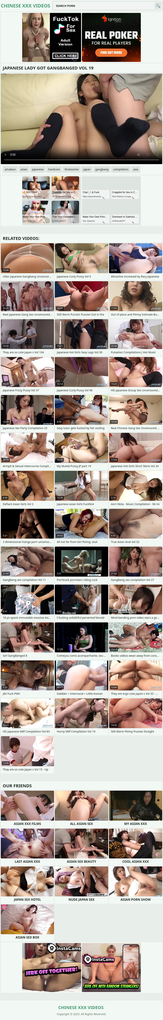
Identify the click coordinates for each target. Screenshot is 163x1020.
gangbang (101, 169)
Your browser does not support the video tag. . (81, 119)
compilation (120, 169)
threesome (72, 169)
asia (135, 169)
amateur (10, 169)
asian (23, 169)
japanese (38, 169)
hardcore (54, 169)
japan (87, 169)
